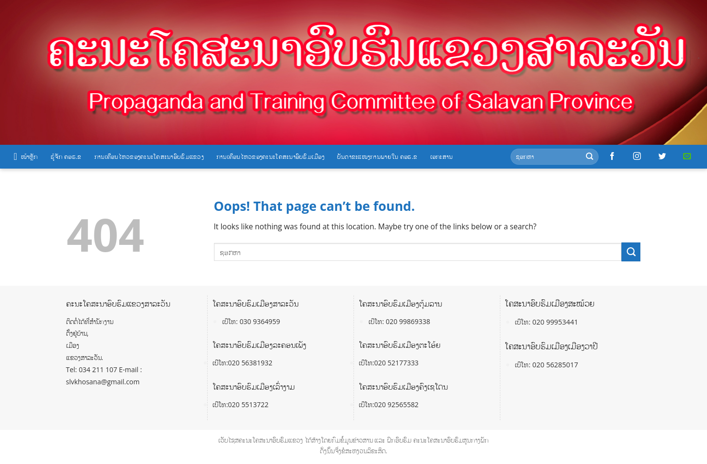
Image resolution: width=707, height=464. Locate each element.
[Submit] (590, 157)
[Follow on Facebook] (612, 156)
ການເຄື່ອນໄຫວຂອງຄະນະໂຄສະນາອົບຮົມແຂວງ (149, 156)
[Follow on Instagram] (637, 156)
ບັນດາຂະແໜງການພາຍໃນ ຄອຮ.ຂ (377, 156)
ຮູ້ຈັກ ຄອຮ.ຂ (66, 156)
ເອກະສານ (441, 156)
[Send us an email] (687, 156)
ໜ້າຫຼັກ (26, 156)
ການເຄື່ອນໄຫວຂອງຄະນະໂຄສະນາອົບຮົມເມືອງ (270, 156)
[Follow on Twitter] (662, 156)
